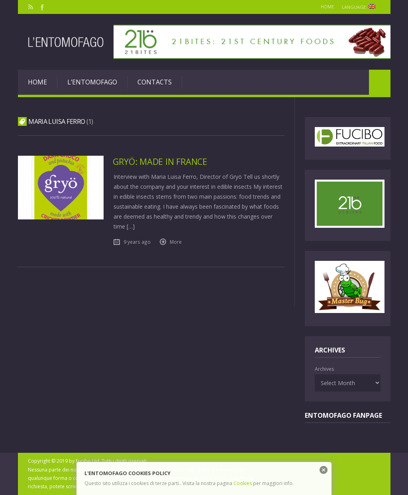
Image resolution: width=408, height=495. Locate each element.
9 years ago (137, 241)
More (176, 241)
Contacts (154, 82)
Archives (324, 369)
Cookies (242, 483)
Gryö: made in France (162, 161)
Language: (359, 7)
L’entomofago (92, 82)
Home (321, 7)
